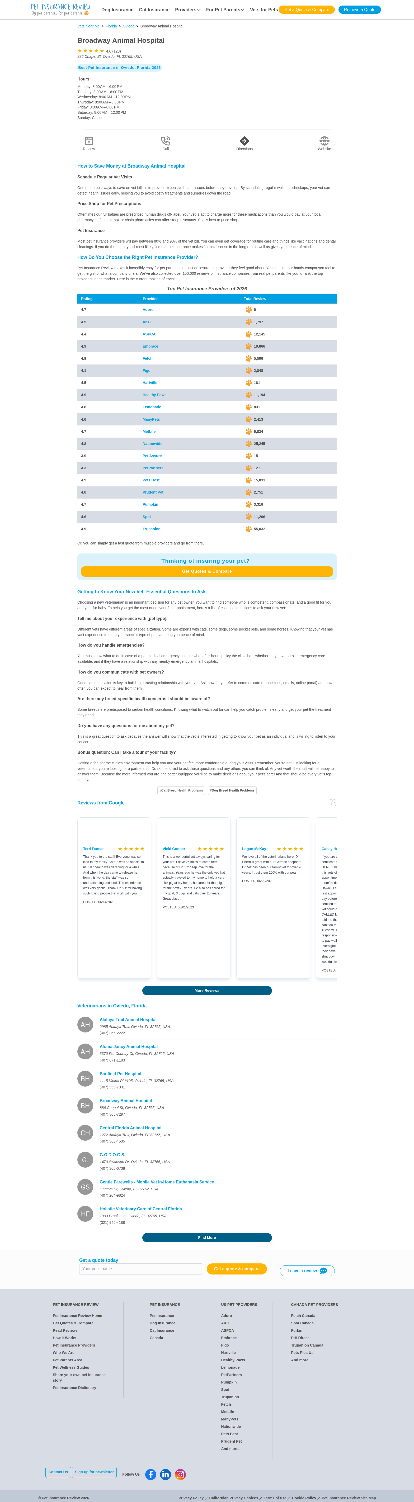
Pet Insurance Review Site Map (349, 1493)
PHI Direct (300, 1338)
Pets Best (151, 480)
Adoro (148, 309)
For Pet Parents (225, 9)
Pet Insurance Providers (74, 1345)
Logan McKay (254, 849)
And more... (231, 1449)
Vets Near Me (88, 26)
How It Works (64, 1338)
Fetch (147, 358)
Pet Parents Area (67, 1360)
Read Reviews (65, 1330)
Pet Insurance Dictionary (74, 1388)
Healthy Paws (154, 395)
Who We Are (63, 1353)
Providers (187, 9)
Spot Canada (302, 1323)
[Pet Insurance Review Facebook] (155, 1472)
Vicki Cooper (174, 849)
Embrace (150, 346)
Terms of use (275, 1493)
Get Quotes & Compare (207, 571)
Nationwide (152, 444)
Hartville (150, 383)
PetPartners (153, 468)
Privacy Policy (191, 1493)
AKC (146, 322)
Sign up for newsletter (98, 1472)
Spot (147, 517)
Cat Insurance (154, 9)
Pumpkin (150, 504)
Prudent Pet (153, 492)
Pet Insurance (162, 1316)
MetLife (149, 431)
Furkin (296, 1330)
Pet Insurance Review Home (77, 1316)
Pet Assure (152, 456)
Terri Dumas (94, 849)
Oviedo (128, 26)
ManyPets (151, 419)
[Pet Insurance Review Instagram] (185, 1472)
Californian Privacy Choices (233, 1493)
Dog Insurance (117, 9)
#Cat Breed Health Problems (181, 790)
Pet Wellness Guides (71, 1367)
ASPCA (149, 334)
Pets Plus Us (302, 1353)
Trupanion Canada (307, 1345)
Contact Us (58, 1472)
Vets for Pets (264, 9)
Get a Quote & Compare (306, 9)
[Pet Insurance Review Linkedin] (170, 1472)
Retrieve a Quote (359, 9)
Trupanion (152, 529)
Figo (146, 370)
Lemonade (152, 407)
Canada (156, 1338)
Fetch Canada (303, 1316)
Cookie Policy (304, 1493)
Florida (111, 26)
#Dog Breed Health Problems (232, 790)
